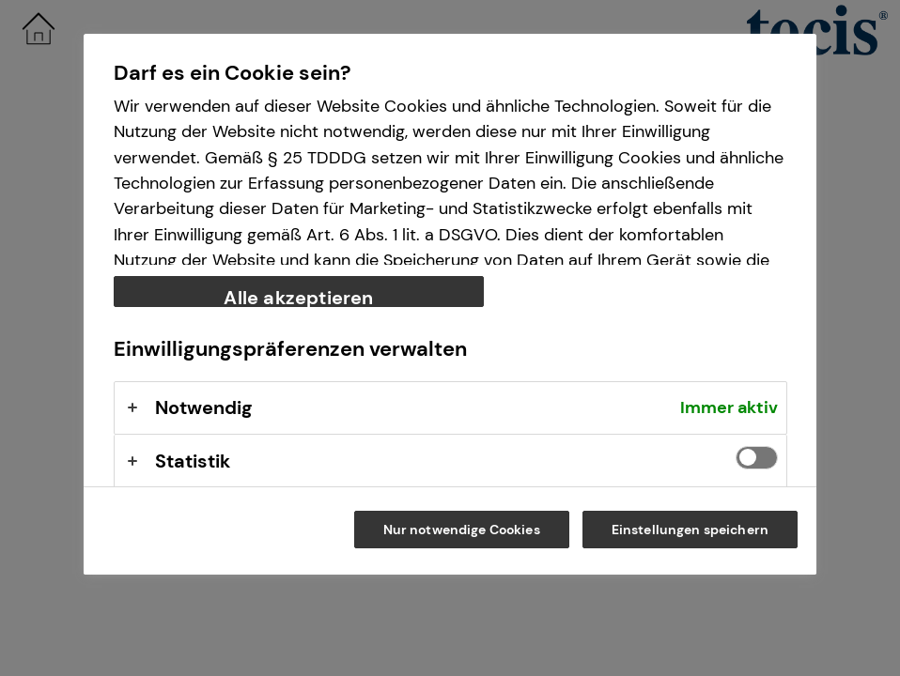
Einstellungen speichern (690, 529)
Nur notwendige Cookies (461, 529)
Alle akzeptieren (298, 296)
